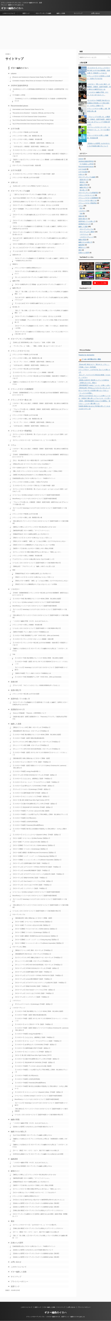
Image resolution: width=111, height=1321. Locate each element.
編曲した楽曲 (61, 13)
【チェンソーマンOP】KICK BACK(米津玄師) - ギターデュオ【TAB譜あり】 (36, 749)
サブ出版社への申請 (18, 95)
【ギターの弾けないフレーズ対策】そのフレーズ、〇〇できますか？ (34, 1192)
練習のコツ (15, 1171)
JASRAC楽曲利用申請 (19, 85)
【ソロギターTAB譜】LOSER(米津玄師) (25, 821)
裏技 (12, 1221)
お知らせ (14, 182)
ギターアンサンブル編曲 (43, 13)
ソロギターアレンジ (18, 1008)
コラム (13, 445)
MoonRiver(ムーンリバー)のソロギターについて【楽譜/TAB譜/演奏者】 (34, 498)
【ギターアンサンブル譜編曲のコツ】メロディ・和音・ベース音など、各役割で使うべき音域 (39, 222)
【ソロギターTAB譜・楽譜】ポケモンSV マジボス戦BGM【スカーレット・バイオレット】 (41, 663)
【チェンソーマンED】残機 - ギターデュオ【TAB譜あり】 (30, 745)
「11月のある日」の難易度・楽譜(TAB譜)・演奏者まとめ (30, 146)
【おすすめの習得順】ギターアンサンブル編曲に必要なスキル (32, 198)
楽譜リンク (26, 13)
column (13, 73)
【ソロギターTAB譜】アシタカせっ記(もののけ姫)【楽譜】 (31, 811)
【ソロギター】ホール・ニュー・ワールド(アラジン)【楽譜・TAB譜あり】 (36, 782)
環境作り (15, 264)
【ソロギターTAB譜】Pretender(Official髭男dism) (28, 825)
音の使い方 (16, 307)
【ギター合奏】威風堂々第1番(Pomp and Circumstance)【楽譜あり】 (34, 852)
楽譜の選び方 (16, 690)
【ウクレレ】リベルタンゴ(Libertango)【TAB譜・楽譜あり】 (31, 789)
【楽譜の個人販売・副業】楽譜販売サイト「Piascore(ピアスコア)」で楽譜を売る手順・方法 (40, 718)
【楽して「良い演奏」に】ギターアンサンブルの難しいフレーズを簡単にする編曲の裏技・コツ (41, 293)
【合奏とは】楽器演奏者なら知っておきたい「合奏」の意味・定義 (33, 342)
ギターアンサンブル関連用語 (22, 339)
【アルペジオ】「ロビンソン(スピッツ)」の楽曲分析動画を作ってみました (36, 685)
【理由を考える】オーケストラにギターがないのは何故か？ (31, 464)
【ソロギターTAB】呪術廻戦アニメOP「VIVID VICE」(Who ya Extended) (35, 635)
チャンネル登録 (100, 283)
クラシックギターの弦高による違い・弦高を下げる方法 (30, 482)
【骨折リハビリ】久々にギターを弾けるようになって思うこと (32, 537)
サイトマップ (78, 13)
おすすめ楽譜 (16, 170)
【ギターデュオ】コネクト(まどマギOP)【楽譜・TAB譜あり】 (32, 885)
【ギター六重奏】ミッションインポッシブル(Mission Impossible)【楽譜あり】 (37, 860)
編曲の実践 (15, 1119)
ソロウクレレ (16, 1000)
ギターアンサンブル (18, 914)
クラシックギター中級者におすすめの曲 (25, 132)
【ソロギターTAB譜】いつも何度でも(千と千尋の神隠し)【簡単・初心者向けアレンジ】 (40, 814)
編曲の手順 (16, 281)
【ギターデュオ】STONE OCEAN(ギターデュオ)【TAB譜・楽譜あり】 (34, 775)
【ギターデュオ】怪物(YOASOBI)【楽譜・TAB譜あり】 (30, 877)
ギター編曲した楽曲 (18, 1272)
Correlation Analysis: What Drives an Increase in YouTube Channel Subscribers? (37, 80)
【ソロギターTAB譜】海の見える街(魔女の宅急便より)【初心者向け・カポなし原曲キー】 (39, 830)
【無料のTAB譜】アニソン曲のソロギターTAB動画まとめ (30, 632)
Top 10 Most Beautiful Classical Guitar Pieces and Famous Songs (33, 120)
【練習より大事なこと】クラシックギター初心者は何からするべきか (34, 527)
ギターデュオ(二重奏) (19, 947)
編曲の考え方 (16, 288)
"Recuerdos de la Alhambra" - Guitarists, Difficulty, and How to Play (33, 113)
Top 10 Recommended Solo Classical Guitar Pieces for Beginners (33, 124)
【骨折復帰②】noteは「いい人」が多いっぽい (94, 385)
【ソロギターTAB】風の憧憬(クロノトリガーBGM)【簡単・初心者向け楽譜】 (37, 598)
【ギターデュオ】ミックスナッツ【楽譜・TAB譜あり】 (29, 888)
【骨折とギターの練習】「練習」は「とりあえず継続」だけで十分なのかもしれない (39, 541)
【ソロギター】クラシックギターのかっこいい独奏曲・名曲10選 (32, 150)
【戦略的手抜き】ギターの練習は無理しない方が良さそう (30, 534)
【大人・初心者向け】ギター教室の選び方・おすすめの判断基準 (32, 460)
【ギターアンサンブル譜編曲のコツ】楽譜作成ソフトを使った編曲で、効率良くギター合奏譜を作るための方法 (39, 227)
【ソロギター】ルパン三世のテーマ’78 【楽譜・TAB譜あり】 (31, 762)
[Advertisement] (55, 32)
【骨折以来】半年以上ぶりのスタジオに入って (94, 388)
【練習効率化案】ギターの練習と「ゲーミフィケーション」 (31, 530)
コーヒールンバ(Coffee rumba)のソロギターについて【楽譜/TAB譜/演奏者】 (36, 495)
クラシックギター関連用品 (21, 431)
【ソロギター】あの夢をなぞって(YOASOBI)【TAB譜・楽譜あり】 (33, 786)
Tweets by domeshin (86, 355)
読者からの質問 (17, 1243)
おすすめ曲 (15, 129)
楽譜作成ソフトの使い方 (20, 699)
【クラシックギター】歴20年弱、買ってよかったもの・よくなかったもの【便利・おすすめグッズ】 (40, 435)
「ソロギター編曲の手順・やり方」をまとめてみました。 (30, 621)
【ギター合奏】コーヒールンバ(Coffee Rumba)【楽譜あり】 (31, 838)
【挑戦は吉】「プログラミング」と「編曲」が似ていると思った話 (33, 566)
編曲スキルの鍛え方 (18, 1131)
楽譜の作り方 (16, 255)
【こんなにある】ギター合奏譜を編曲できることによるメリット (32, 251)
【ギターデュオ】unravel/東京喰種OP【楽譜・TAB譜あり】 (31, 870)
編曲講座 (14, 1159)
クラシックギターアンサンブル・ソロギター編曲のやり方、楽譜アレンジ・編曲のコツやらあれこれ (55, 1316)
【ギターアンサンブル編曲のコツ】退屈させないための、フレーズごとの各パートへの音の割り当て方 (39, 233)
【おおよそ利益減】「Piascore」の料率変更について (29, 713)
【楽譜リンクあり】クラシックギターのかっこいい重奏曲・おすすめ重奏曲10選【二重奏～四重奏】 (40, 161)
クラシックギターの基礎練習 (22, 389)
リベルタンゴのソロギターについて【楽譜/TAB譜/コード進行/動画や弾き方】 (36, 563)
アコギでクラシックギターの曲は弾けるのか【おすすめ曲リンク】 (33, 559)
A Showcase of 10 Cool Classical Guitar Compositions (29, 116)
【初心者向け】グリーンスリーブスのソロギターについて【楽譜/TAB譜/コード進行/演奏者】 (40, 522)
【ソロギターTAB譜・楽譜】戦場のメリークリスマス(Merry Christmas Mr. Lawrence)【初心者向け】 (39, 767)
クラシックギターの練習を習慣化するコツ (28, 268)
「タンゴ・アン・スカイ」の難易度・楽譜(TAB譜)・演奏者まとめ (33, 143)
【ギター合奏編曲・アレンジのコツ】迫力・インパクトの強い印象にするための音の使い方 (39, 210)
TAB (13, 654)
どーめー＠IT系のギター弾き (91, 359)
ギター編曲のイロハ (12, 8)
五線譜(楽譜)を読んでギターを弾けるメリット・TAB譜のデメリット (34, 478)
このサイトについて (8, 13)
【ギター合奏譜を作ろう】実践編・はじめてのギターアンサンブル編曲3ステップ (38, 244)
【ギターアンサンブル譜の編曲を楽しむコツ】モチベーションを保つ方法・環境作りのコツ (39, 216)
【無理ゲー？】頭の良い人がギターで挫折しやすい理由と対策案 (32, 548)
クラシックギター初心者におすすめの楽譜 (25, 177)
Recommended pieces (19, 106)
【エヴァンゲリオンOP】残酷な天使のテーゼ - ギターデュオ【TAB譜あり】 (36, 742)
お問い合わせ (95, 13)
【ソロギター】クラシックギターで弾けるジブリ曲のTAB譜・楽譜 (33, 174)
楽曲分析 (14, 682)
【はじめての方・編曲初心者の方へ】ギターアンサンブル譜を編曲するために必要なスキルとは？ (39, 239)
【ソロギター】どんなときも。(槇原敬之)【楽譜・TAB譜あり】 (32, 778)
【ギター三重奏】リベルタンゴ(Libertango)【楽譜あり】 (30, 849)
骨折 (13, 570)
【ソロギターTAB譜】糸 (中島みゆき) (24, 818)
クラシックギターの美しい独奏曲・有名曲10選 (27, 139)
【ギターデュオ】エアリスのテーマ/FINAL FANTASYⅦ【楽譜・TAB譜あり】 (36, 867)
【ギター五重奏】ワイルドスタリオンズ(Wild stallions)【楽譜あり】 (34, 845)
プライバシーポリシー (19, 1281)
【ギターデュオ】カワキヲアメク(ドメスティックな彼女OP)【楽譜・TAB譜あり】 (38, 874)
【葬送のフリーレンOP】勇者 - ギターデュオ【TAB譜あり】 (31, 727)
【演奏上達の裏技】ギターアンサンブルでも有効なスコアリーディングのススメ (37, 1210)
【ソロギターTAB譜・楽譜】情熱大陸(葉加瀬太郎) (28, 738)
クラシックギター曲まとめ (21, 400)
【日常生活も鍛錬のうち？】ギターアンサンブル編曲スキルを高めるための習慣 (37, 201)
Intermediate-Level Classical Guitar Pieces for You (28, 109)
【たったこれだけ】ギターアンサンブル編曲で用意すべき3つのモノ (34, 247)
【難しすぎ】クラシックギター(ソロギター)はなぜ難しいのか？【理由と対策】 (37, 471)
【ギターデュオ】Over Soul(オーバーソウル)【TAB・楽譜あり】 (32, 881)
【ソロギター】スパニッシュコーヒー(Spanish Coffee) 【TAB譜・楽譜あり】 (36, 834)
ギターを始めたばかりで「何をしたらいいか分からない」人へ (32, 467)
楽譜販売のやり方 (18, 709)
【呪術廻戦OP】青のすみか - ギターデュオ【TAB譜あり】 (30, 731)
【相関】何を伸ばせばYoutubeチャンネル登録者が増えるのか (31, 475)
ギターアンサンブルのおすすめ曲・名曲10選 (26, 165)
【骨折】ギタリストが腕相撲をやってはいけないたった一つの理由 (33, 545)
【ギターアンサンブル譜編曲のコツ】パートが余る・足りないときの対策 (35, 205)
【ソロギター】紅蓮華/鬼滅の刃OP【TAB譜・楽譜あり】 (30, 793)
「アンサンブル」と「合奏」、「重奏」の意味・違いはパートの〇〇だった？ (37, 346)
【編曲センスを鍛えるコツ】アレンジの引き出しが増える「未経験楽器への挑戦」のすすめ (39, 1140)
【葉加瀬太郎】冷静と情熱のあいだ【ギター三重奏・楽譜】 (31, 758)
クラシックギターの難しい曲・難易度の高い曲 (27, 136)
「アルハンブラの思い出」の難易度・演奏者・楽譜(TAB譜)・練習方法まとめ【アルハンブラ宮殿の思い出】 (40, 410)
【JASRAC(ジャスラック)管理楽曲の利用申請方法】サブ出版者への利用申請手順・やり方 (40, 90)
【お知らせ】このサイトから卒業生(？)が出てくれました (30, 186)
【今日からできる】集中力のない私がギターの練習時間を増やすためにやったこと (38, 1200)
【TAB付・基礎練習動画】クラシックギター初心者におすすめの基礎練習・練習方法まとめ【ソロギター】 (40, 394)
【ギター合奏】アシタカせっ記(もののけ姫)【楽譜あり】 (30, 842)
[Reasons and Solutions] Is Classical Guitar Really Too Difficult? (32, 77)
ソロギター (15, 589)
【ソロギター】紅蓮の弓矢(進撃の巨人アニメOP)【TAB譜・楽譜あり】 (35, 803)
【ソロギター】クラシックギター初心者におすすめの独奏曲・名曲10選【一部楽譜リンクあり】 (40, 155)
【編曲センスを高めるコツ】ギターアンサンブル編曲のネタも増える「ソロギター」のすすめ (39, 383)
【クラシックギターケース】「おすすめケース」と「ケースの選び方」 (35, 440)
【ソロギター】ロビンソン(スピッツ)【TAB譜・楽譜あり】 (31, 796)
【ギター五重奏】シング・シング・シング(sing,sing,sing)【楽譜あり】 (34, 856)
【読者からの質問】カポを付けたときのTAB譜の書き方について (32, 1126)
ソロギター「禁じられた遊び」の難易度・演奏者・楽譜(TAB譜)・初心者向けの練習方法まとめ (40, 404)
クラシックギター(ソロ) (20, 351)
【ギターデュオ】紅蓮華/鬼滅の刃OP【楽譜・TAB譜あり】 (31, 863)
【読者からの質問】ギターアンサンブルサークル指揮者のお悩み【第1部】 (36, 1207)
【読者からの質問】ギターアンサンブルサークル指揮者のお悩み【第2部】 (36, 1203)
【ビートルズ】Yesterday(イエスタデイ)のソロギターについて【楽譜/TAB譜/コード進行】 (39, 509)
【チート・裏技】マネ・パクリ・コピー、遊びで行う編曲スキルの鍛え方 (35, 1150)
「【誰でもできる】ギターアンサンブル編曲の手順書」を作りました (34, 194)
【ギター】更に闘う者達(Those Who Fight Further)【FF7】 (31, 800)
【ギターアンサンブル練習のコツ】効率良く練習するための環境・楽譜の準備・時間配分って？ (39, 1215)
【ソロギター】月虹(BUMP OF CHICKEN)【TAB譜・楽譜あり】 (32, 807)
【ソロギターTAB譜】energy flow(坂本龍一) (26, 771)
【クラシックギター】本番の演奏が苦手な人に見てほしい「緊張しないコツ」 (37, 552)
